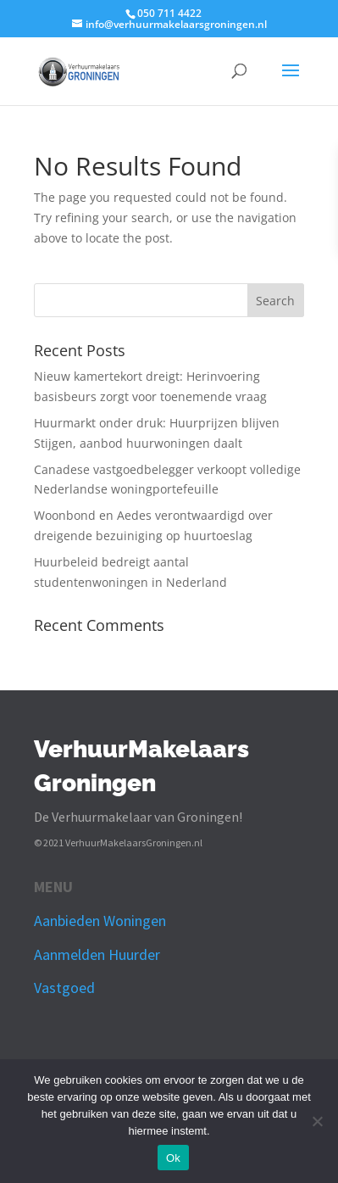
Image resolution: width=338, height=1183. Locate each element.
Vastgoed (64, 987)
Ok (173, 1158)
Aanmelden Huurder (97, 954)
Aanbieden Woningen (100, 920)
